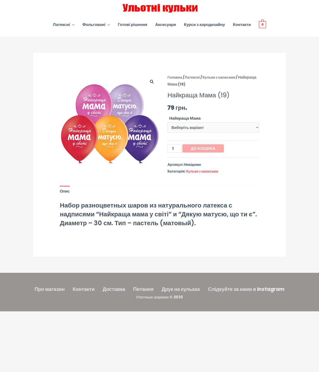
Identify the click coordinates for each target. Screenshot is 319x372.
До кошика (203, 152)
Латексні (61, 27)
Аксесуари (165, 27)
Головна (175, 79)
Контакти (242, 27)
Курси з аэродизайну (204, 27)
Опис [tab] (65, 195)
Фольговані (93, 27)
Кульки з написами (221, 79)
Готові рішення (132, 27)
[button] (152, 84)
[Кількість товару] (174, 152)
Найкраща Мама (184, 121)
